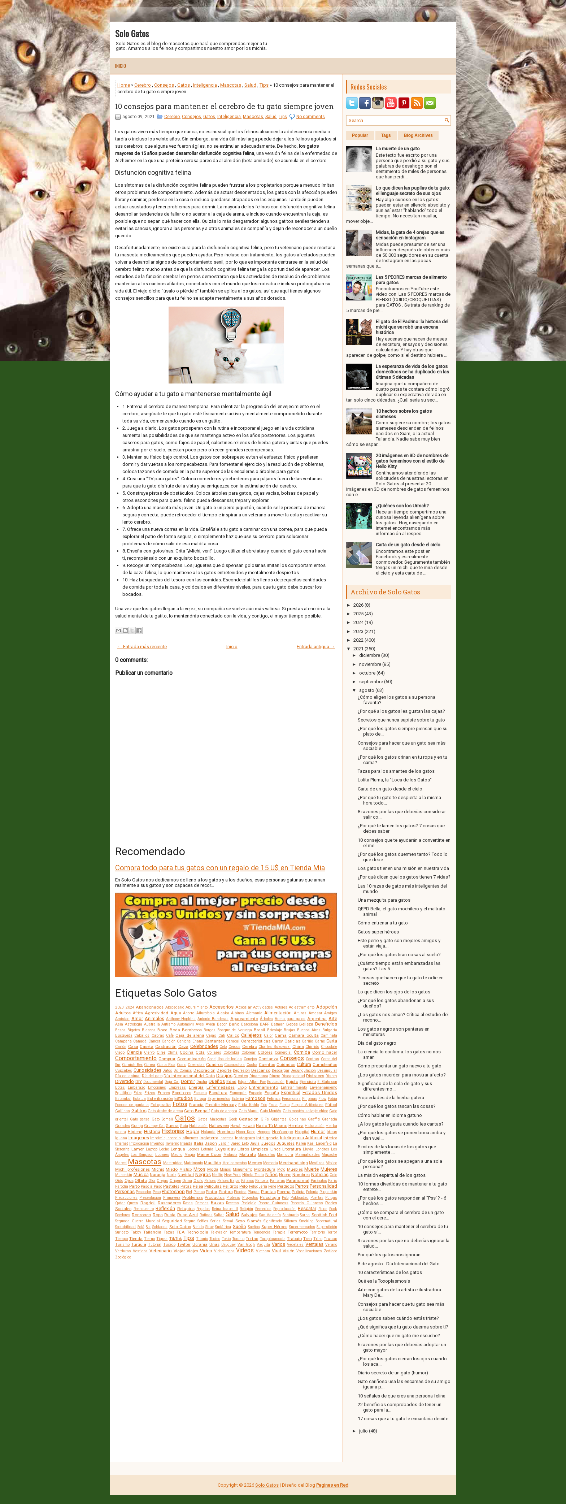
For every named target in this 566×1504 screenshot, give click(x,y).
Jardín (224, 1143)
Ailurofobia (205, 1013)
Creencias (196, 1064)
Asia (119, 1024)
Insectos (226, 1138)
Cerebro (142, 85)
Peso (157, 1191)
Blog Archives (418, 135)
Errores (164, 1093)
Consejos (164, 85)
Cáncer (154, 1041)
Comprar (166, 1058)
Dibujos (224, 1075)
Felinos (273, 1098)
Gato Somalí (162, 1119)
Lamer (137, 1149)
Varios (278, 1244)
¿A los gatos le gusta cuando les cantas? (401, 1124)
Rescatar (307, 1208)
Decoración (204, 1070)
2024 (130, 1007)
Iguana (121, 1138)
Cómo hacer (324, 1052)
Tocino (214, 1238)
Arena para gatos (290, 1019)
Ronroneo (141, 1214)
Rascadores (169, 1202)
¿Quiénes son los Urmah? (402, 505)
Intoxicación (139, 1143)
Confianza (268, 1058)
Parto (134, 1186)
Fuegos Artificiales (307, 1104)
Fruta (273, 1104)
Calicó (233, 1035)
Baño (234, 1024)
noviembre (370, 664)
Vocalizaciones (309, 1251)
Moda (212, 1169)
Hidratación (315, 1125)
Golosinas (297, 1119)
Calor (268, 1035)
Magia (189, 1154)
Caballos (141, 1035)
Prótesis (233, 1197)
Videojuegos (224, 1251)
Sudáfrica (223, 1227)
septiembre (371, 681)
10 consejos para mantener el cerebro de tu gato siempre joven (224, 106)
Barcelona (249, 1024)
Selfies (202, 1221)
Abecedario (174, 1007)
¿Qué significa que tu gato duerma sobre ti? (403, 1327)
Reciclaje (248, 1203)
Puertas (316, 1197)
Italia (199, 1143)
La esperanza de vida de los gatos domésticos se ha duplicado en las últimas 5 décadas (412, 372)
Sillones (290, 1221)
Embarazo (136, 1087)
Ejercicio (308, 1081)
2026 (358, 605)
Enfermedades (220, 1087)
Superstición (327, 1227)
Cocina (186, 1052)
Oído (119, 1180)
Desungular (327, 1070)
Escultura (218, 1092)
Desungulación (303, 1070)
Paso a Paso (151, 1186)
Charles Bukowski (274, 1046)
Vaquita (263, 1244)
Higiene (135, 1131)
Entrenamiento (263, 1087)
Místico (185, 1169)
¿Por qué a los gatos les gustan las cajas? (401, 711)
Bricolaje (274, 1030)
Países (210, 1180)
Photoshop (173, 1191)
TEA (181, 1232)
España (272, 1092)
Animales (154, 1018)
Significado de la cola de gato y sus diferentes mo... (395, 1086)
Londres (322, 1149)
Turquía (138, 1244)
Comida (302, 1052)
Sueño (239, 1226)
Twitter (184, 1244)
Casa (133, 1046)
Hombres (226, 1131)
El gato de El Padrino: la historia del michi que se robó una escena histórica (412, 327)
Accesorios (221, 1007)
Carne (320, 1041)
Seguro (189, 1221)
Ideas (332, 1131)
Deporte (224, 1070)
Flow (322, 1098)
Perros (302, 1186)
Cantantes (214, 1041)
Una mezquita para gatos (384, 900)
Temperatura (240, 1232)
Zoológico (123, 1257)
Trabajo (294, 1238)
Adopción (326, 1007)
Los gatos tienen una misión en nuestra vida (403, 868)
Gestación (248, 1119)
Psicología (270, 1197)
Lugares (162, 1154)
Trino (317, 1238)
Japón (211, 1143)
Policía (298, 1191)
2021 (358, 648)
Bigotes (133, 1030)
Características (255, 1041)
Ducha (201, 1081)
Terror (332, 1232)
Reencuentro (144, 1208)
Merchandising (293, 1162)
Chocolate (329, 1046)
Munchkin (123, 1175)
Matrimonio (193, 1163)
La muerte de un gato (398, 148)
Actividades (263, 1007)
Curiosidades (147, 1070)
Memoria (270, 1163)
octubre (367, 673)
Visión (289, 1250)
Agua (175, 1012)
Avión (210, 1024)
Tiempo (121, 1238)
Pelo (243, 1186)
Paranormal (297, 1180)
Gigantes (279, 1119)
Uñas (214, 1244)
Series (215, 1221)
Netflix (217, 1175)
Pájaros (247, 1180)
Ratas (188, 1203)
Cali (221, 1035)
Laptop (151, 1149)
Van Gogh (246, 1244)
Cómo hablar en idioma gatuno (390, 1115)
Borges (209, 1030)
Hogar (192, 1131)
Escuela (200, 1093)
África (138, 1013)
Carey (277, 1041)
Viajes (192, 1250)
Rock (333, 1208)
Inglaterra (209, 1137)
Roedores (122, 1215)
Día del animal (127, 1076)
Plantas (268, 1191)
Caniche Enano (190, 1041)
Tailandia (152, 1232)
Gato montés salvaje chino (305, 1111)
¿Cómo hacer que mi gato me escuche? (399, 1335)
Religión (246, 1208)
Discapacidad (293, 1076)
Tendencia (261, 1232)
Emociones (157, 1087)
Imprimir (157, 1138)
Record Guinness (273, 1203)
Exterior (238, 1098)
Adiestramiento (301, 1007)
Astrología (133, 1024)
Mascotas (230, 85)
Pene (272, 1186)
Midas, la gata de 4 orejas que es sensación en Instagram (410, 235)
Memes (255, 1162)
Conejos (250, 1059)
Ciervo (149, 1052)
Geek (232, 1119)
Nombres (301, 1174)
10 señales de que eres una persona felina (401, 1396)
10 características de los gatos (390, 1272)
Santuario (291, 1215)
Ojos (129, 1180)
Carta (331, 1041)
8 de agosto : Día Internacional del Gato (399, 1263)
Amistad (122, 1019)
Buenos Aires (309, 1030)
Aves (200, 1024)
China (298, 1046)
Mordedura (264, 1169)
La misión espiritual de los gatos (392, 1175)
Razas (217, 1202)
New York (232, 1175)
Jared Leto (240, 1143)
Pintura (226, 1191)
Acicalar (243, 1007)
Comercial (283, 1052)
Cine (161, 1052)
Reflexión (165, 1208)
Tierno (149, 1238)
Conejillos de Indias (224, 1059)
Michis (158, 1169)
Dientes (241, 1075)
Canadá (140, 1041)
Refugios (186, 1208)
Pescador (143, 1191)
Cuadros (214, 1064)
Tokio (226, 1238)
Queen (132, 1203)
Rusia (169, 1214)
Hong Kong (246, 1132)
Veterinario (160, 1250)
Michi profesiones (132, 1169)
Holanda (208, 1132)
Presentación (150, 1197)
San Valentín (270, 1215)
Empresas (177, 1087)
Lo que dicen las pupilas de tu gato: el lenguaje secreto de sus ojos (413, 190)
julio (363, 1431)
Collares (214, 1052)
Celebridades (204, 1046)
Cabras (158, 1035)
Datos (167, 1070)
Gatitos (139, 1110)
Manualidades (307, 1154)
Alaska (223, 1013)
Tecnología (197, 1232)
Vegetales (295, 1244)
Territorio (317, 1232)
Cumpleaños (325, 1064)
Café (170, 1035)
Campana (123, 1041)
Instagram (245, 1137)
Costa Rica (166, 1064)
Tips (264, 85)
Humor (318, 1131)
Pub (285, 1197)
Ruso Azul (187, 1214)
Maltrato (247, 1154)
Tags (386, 135)
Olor (152, 1180)
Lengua (178, 1149)
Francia (196, 1104)
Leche (164, 1149)
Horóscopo (282, 1131)
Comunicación (191, 1058)
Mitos (199, 1169)
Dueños (217, 1081)
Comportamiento (136, 1058)
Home (123, 85)
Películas (213, 1186)
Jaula (255, 1143)
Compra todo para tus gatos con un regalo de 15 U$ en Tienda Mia (220, 867)
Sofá (141, 1227)
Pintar (211, 1191)
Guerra (172, 1125)
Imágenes (139, 1137)
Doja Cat (172, 1081)
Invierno (172, 1143)
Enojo (242, 1087)
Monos (225, 1169)
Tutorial (154, 1244)
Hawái (235, 1125)
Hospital (302, 1132)
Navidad (186, 1174)
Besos (120, 1030)
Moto (281, 1169)
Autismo (168, 1024)
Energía (196, 1087)
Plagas (254, 1191)
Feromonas (291, 1098)
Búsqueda (123, 1035)
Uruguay (228, 1244)
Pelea (198, 1186)
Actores (281, 1007)
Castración (166, 1046)
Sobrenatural (326, 1221)
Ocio (333, 1175)
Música (141, 1174)
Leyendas (225, 1149)
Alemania (254, 1013)
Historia (152, 1131)
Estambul (123, 1098)
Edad (231, 1081)
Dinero (274, 1076)
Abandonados (150, 1007)
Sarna (305, 1215)
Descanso (260, 1070)
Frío (264, 1104)
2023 (119, 1007)
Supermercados (302, 1227)
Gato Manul (249, 1111)
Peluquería (258, 1186)
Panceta (262, 1180)
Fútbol (331, 1104)
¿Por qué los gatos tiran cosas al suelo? (399, 954)
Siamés (254, 1220)
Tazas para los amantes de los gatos (396, 771)
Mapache (329, 1154)
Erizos (149, 1093)
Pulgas (331, 1197)
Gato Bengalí (197, 1110)
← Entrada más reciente (142, 646)
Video (206, 1250)
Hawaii (249, 1125)
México (331, 1163)
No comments (310, 116)
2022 (358, 640)
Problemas (192, 1197)
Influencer (190, 1138)
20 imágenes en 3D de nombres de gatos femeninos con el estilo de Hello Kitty (412, 461)
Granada (329, 1119)
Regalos (203, 1208)
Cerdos (234, 1046)
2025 (358, 613)
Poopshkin (328, 1191)
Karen (301, 1143)
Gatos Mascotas (211, 1119)
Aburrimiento (197, 1007)
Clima (172, 1052)
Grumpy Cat (154, 1125)
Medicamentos (234, 1163)
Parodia (121, 1186)
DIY (138, 1081)
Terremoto (298, 1232)
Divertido (124, 1081)
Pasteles (171, 1186)
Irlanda (186, 1143)
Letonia (207, 1149)
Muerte (311, 1169)
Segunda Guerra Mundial (137, 1221)
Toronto (238, 1238)
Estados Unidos (319, 1092)
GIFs (265, 1119)
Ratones (202, 1203)
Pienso (199, 1191)
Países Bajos (228, 1180)
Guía (184, 1125)
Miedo (172, 1169)
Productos (215, 1197)
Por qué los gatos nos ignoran (389, 1254)
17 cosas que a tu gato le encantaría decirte (403, 1418)
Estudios (183, 1098)
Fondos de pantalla (132, 1104)
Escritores (181, 1092)
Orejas (162, 1180)
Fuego (284, 1104)
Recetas (232, 1203)
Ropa (158, 1214)
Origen (175, 1180)
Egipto (292, 1081)
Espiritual (290, 1092)
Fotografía (161, 1104)
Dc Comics (183, 1070)
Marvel (121, 1163)
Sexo (240, 1220)
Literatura (291, 1149)
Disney (331, 1076)
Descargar (280, 1070)
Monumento (242, 1169)
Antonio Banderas (212, 1019)
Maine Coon (209, 1154)
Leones (193, 1149)
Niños (271, 1174)
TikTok (175, 1238)
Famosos (255, 1098)
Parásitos (319, 1180)
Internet (121, 1143)
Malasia (230, 1154)
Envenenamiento (323, 1087)
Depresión (241, 1070)
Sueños (254, 1227)
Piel (189, 1191)
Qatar (120, 1203)
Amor (137, 1018)
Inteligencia (205, 85)
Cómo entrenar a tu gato (383, 923)
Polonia (312, 1191)
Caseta (146, 1046)
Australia (152, 1024)
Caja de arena (189, 1035)
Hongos (263, 1132)
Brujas (289, 1030)
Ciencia (134, 1052)
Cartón (120, 1046)
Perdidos (285, 1186)
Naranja (157, 1174)
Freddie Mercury (221, 1104)
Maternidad (173, 1163)
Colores (265, 1052)
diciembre (369, 655)
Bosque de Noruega (234, 1030)
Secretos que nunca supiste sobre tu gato (401, 720)
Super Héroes (274, 1226)
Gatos (183, 85)
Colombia (231, 1052)
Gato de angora (224, 1111)
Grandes (122, 1125)
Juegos (268, 1143)
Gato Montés (271, 1111)
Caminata (329, 1035)
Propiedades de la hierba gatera (391, 1097)
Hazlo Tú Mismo (271, 1125)
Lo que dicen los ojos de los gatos (394, 991)
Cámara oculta (303, 1035)
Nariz (172, 1175)
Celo (223, 1046)
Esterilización (160, 1098)
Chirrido (312, 1046)
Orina (187, 1180)
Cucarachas (234, 1064)
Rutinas (206, 1215)
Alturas (300, 1013)
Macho (176, 1154)
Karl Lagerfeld (319, 1143)
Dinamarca (258, 1076)
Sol (148, 1227)
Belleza (306, 1024)
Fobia (332, 1098)
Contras (312, 1059)
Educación (275, 1081)
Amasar (315, 1013)
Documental (153, 1081)
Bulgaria (329, 1030)
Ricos (322, 1208)
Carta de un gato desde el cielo (408, 544)
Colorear (248, 1052)
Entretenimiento (294, 1087)
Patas (186, 1186)
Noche (285, 1174)
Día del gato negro (377, 1043)
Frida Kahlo (248, 1104)
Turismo (122, 1244)
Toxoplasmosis (273, 1238)
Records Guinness (307, 1203)
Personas (125, 1191)
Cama (281, 1035)
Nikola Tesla (253, 1175)
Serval (228, 1221)
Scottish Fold (324, 1214)
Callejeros (251, 1035)
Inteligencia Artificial (301, 1137)
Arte (332, 1018)
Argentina (317, 1018)
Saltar (219, 1215)
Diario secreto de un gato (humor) (393, 1372)
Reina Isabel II (225, 1208)
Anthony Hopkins (181, 1019)
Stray (209, 1227)
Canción (168, 1041)
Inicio (120, 65)
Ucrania (200, 1244)
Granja (137, 1125)
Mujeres (329, 1169)
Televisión (218, 1232)
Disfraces (315, 1075)
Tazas (169, 1232)
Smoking (306, 1221)
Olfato (141, 1180)
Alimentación (278, 1012)
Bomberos (192, 1029)
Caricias (292, 1041)
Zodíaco (330, 1251)
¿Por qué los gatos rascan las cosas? (397, 1106)
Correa (149, 1064)
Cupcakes (123, 1070)
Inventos (157, 1143)
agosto (366, 690)
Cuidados (286, 1064)
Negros (203, 1174)
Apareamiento (244, 1018)
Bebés (292, 1024)
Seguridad (172, 1220)
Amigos (330, 1013)
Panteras (277, 1180)
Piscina (240, 1191)
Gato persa (140, 1119)
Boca (162, 1029)
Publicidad (300, 1197)
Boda (175, 1029)
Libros (243, 1149)
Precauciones (126, 1197)
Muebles (295, 1169)
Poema (284, 1191)
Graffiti (314, 1119)
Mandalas (266, 1154)
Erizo (138, 1093)
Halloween (219, 1125)
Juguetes (286, 1143)
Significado (273, 1221)
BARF (264, 1024)
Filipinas (309, 1098)
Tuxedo (169, 1244)
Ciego (120, 1052)
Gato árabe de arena (165, 1111)
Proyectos (250, 1197)
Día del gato (152, 1076)
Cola (200, 1052)
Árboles (266, 1019)
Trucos (330, 1238)
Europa (200, 1098)
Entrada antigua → (316, 646)
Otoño (198, 1180)
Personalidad (323, 1186)
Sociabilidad (125, 1227)
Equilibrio (123, 1093)
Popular (360, 135)
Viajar (179, 1250)
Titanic (202, 1238)
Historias (173, 1131)
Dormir (188, 1081)
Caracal (232, 1041)
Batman (277, 1024)
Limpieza (259, 1149)
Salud (250, 85)
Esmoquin (238, 1093)
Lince (275, 1149)
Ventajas (314, 1244)
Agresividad (156, 1012)
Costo (181, 1064)
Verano (331, 1244)
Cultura (304, 1064)
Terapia (279, 1232)
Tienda (136, 1238)
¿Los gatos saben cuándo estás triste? (398, 1318)
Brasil (259, 1029)
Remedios (263, 1208)
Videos (245, 1250)
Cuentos (267, 1064)
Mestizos (317, 1163)
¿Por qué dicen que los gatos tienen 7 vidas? (404, 877)
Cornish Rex (132, 1064)
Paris (332, 1180)
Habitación (198, 1125)
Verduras (123, 1251)
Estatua (139, 1098)
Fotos (180, 1104)
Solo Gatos (132, 33)
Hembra (296, 1125)
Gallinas (122, 1111)
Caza (183, 1046)
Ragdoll (148, 1202)
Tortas (252, 1238)
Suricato (122, 1232)
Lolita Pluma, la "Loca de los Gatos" (395, 780)
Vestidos (140, 1251)
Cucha (252, 1064)
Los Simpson (142, 1154)
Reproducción (284, 1208)
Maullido (212, 1162)
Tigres (161, 1238)
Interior (330, 1137)
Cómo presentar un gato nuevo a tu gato (399, 1066)
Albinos (237, 1013)
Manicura (285, 1154)
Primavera (171, 1197)
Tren (307, 1238)
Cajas (211, 1035)
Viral (276, 1250)
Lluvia (308, 1149)
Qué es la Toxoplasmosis (384, 1281)
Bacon (222, 1024)
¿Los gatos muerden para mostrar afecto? (402, 1075)
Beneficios (326, 1024)
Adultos (123, 1012)
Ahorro (188, 1013)
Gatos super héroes (378, 932)
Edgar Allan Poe (252, 1081)
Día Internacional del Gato (189, 1075)
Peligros (230, 1186)
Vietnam (263, 1251)
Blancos (149, 1030)
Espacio (255, 1093)
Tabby (136, 1232)
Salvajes (249, 1214)
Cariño (307, 1041)
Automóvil (185, 1024)
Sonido (198, 1227)
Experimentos (219, 1098)
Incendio (173, 1138)
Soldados (159, 1227)
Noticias (319, 1174)
